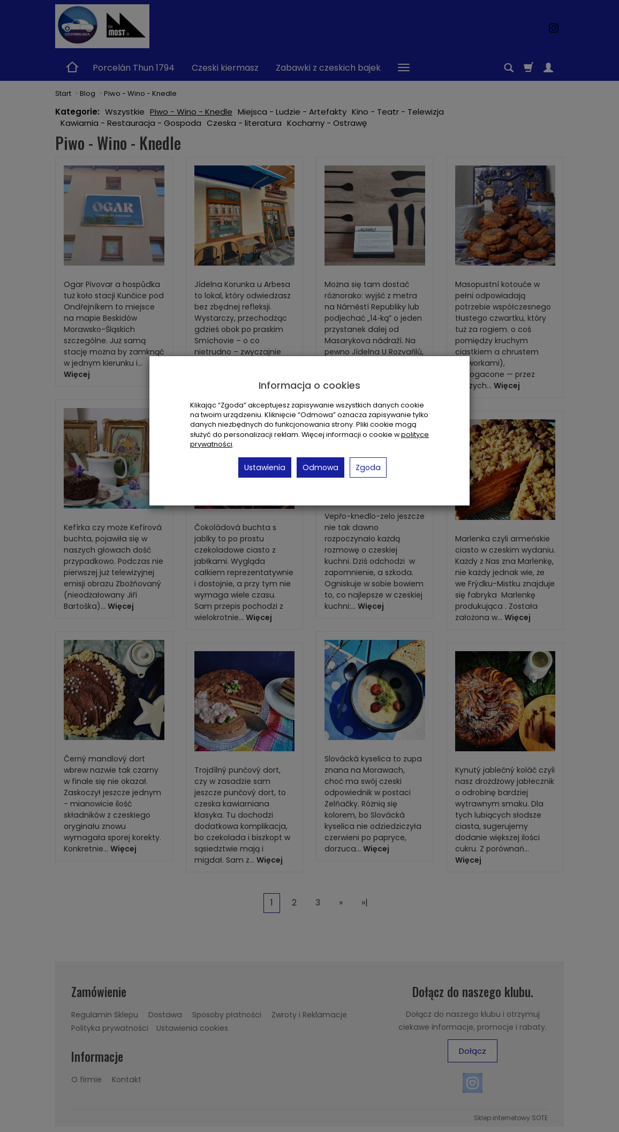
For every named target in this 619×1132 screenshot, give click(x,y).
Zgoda (368, 467)
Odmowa (320, 467)
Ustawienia (264, 467)
